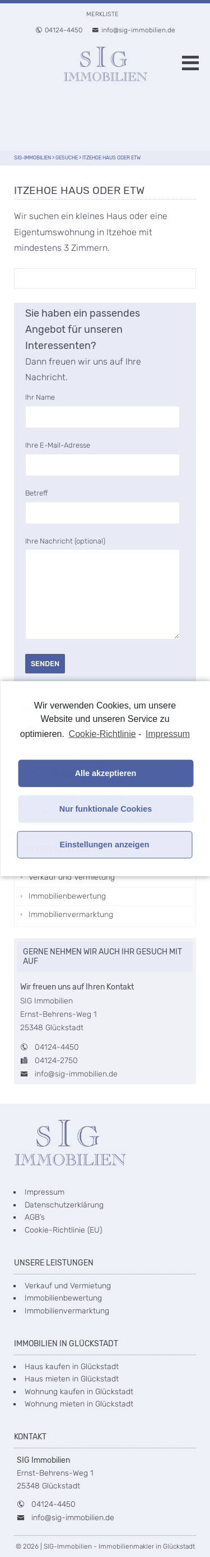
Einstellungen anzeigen (105, 844)
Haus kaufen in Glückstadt (72, 1366)
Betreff (102, 503)
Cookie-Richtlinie (102, 733)
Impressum (44, 1192)
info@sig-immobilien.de (133, 30)
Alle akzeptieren (106, 773)
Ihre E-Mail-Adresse (102, 455)
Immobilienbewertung (67, 896)
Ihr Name (102, 407)
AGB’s (35, 1217)
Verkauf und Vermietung (72, 877)
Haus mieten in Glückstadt (72, 1379)
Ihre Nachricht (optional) (102, 589)
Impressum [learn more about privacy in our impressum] (168, 733)
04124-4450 (58, 30)
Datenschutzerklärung (64, 1205)
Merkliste (102, 14)
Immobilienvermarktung (71, 914)
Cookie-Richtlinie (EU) (63, 1230)
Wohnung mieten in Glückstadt (79, 1404)
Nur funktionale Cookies (105, 808)
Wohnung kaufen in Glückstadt (79, 1391)
